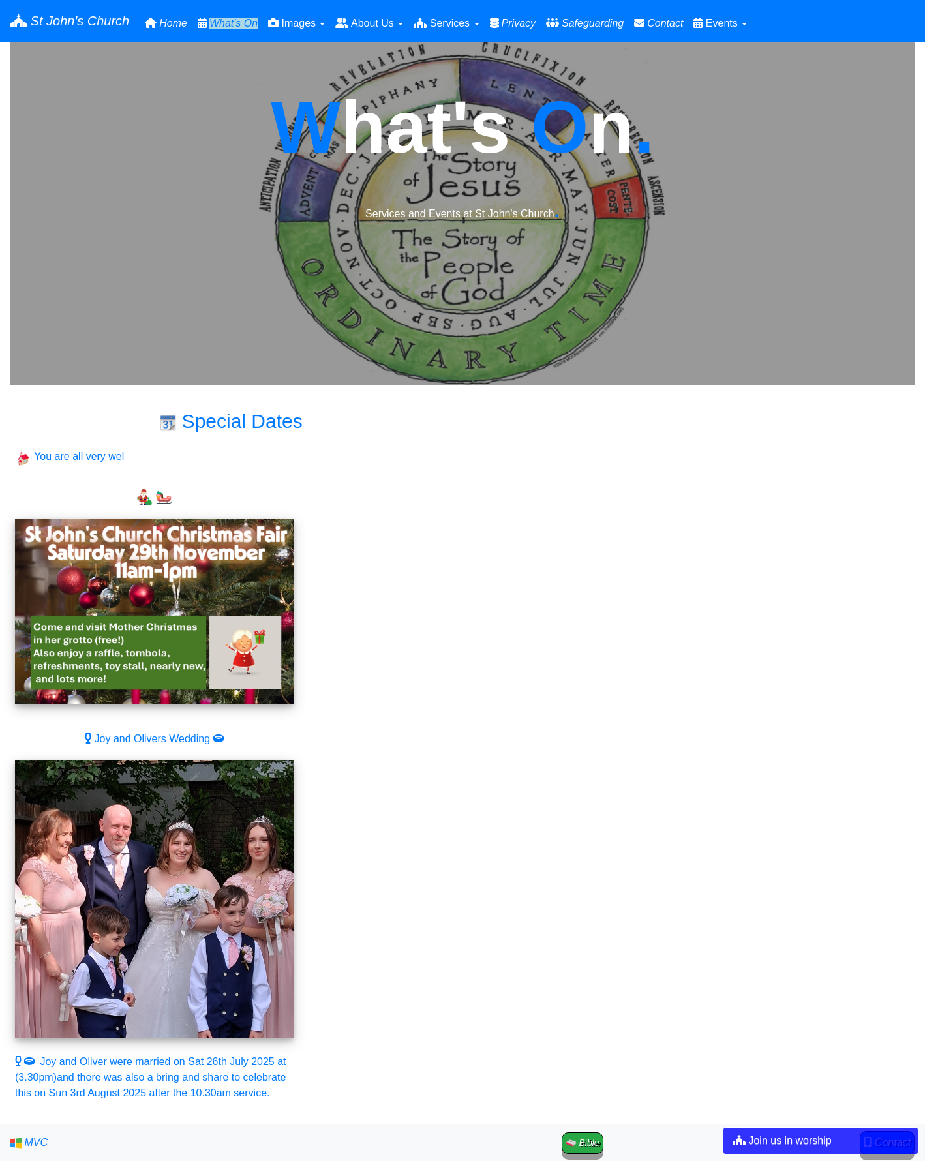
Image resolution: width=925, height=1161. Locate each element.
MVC (29, 1143)
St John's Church (69, 21)
